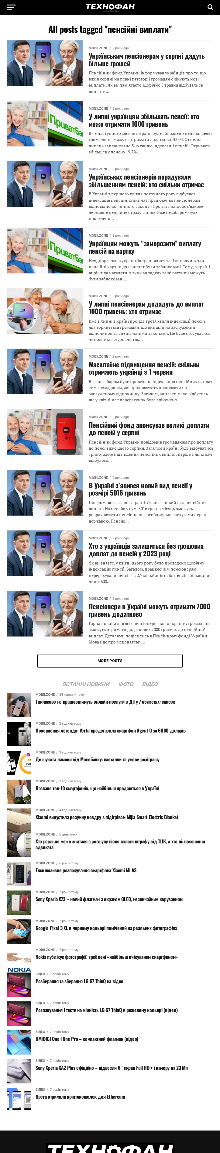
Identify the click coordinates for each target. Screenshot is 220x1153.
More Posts (110, 660)
